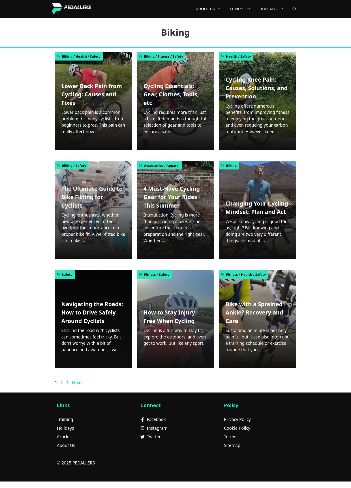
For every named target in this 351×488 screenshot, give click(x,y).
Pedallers (110, 9)
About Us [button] (210, 9)
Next (80, 383)
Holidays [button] (273, 9)
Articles (64, 437)
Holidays (65, 428)
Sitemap (232, 445)
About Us (66, 445)
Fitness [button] (242, 9)
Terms (230, 437)
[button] (294, 9)
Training (65, 419)
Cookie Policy (237, 428)
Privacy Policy (237, 419)
